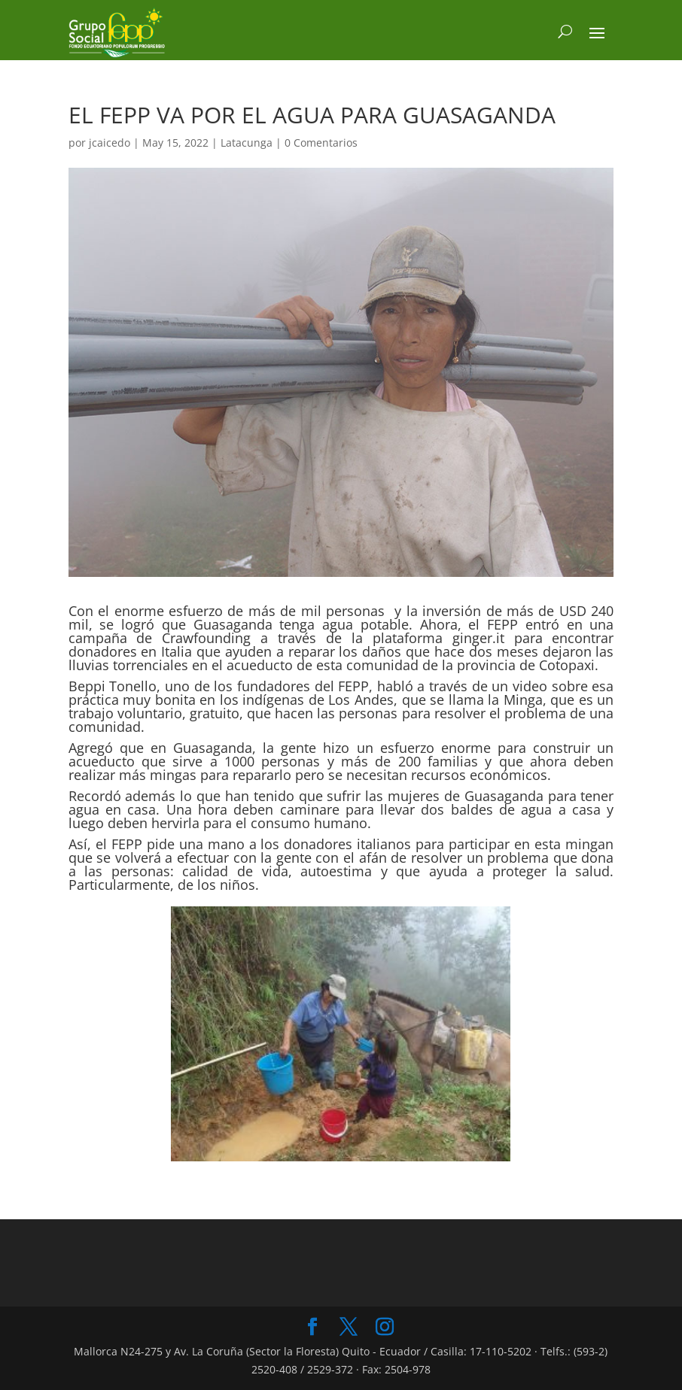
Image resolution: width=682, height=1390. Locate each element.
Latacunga (246, 142)
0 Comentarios (321, 142)
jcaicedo (109, 142)
